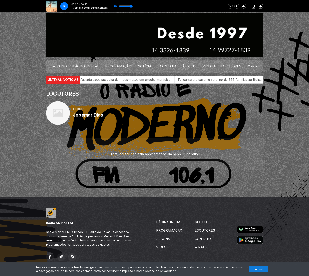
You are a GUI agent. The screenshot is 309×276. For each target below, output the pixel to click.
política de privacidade (160, 271)
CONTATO (168, 66)
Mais (253, 66)
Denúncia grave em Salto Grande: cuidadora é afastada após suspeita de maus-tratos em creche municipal (94, 80)
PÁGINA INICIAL (86, 66)
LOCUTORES (231, 66)
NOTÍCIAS (146, 66)
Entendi (258, 269)
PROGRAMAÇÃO (118, 66)
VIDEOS (209, 66)
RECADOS (203, 222)
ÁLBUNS (189, 66)
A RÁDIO (60, 66)
